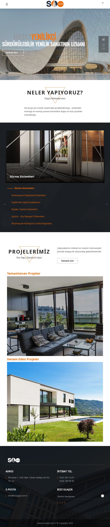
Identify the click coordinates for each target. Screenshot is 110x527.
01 (103, 39)
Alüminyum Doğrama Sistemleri (28, 195)
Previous (4, 204)
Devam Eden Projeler (23, 359)
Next (106, 204)
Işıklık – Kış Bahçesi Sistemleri (28, 216)
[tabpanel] (55, 44)
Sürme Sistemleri (24, 188)
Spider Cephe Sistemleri (24, 209)
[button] (102, 3)
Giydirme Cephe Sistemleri (25, 202)
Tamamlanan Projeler (23, 273)
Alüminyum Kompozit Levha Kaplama (31, 223)
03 (103, 48)
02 (103, 44)
